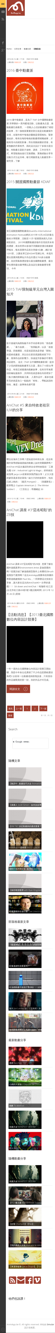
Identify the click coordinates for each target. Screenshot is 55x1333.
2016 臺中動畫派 (20, 70)
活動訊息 (30, 62)
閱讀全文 (15, 689)
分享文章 (17, 49)
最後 (10, 715)
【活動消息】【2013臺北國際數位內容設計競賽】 (30, 617)
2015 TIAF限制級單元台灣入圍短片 (30, 291)
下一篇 (43, 708)
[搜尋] (26, 742)
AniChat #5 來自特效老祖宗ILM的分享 (28, 407)
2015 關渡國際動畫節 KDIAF (28, 181)
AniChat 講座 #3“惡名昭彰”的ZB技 (29, 512)
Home (9, 49)
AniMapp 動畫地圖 (16, 8)
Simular (50, 1324)
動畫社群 (27, 49)
